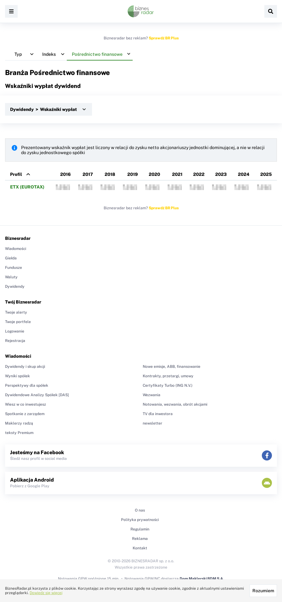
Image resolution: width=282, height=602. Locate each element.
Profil (16, 174)
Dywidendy (15, 286)
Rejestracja (15, 341)
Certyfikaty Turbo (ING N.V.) (168, 385)
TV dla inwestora (158, 414)
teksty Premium (19, 433)
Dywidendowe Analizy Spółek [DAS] (37, 395)
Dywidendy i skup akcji (25, 366)
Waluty (11, 277)
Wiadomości (15, 248)
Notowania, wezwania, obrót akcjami (175, 404)
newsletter (152, 423)
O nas (140, 510)
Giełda (11, 258)
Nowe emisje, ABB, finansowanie (171, 366)
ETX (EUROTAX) (27, 186)
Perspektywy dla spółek (26, 385)
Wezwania (151, 395)
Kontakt (140, 548)
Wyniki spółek (17, 376)
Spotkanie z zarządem (24, 414)
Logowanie (14, 331)
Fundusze (13, 267)
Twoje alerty (16, 312)
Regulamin (139, 529)
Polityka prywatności (140, 520)
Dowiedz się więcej (46, 593)
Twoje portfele (18, 322)
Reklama (140, 538)
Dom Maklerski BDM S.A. (202, 578)
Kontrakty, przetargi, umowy (168, 376)
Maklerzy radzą (19, 423)
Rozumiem (263, 590)
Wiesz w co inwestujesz (25, 404)
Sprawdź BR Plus (164, 38)
